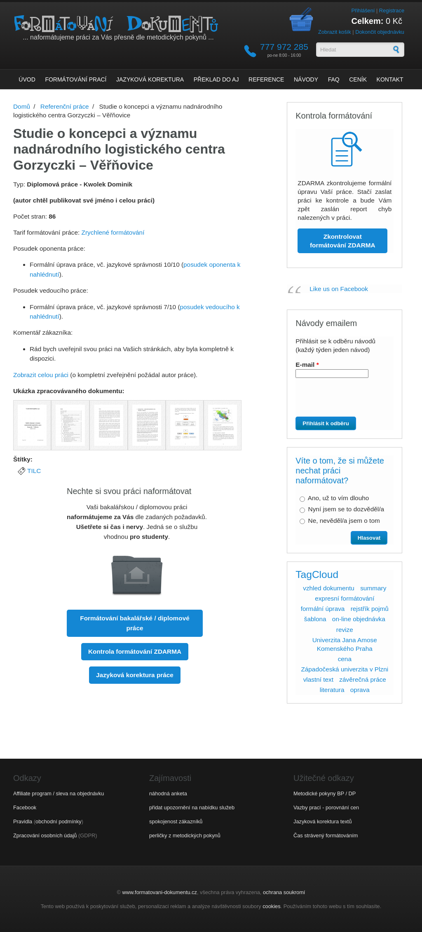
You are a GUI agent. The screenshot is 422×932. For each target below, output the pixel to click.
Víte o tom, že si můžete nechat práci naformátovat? (339, 470)
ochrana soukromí (284, 892)
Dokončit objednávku (379, 32)
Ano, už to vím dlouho (338, 497)
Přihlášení (363, 10)
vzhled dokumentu (328, 588)
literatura (332, 689)
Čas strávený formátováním (325, 835)
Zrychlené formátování (113, 232)
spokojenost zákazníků (175, 821)
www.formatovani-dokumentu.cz (159, 892)
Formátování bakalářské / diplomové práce (134, 623)
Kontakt (390, 79)
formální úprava (323, 608)
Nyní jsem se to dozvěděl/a (346, 509)
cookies (271, 906)
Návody (306, 79)
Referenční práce (64, 106)
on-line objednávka (358, 618)
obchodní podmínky (58, 821)
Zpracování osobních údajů (45, 835)
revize (344, 629)
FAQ (334, 79)
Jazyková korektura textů (322, 821)
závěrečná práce (362, 679)
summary (373, 588)
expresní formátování (344, 598)
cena (345, 658)
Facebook (24, 807)
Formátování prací (75, 79)
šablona (315, 618)
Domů (21, 106)
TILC (34, 470)
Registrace (391, 10)
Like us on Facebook (338, 288)
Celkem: (368, 21)
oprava (360, 689)
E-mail (307, 364)
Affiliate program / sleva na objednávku (58, 793)
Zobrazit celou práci (40, 374)
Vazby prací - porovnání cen (326, 807)
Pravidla (22, 821)
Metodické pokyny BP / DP (324, 793)
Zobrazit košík (334, 32)
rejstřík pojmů (370, 608)
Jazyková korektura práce (134, 674)
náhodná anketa (168, 793)
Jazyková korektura (150, 79)
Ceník (358, 79)
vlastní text (318, 679)
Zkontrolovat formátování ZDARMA (342, 241)
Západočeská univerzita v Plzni (344, 669)
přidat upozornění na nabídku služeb (191, 807)
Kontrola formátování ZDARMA (134, 651)
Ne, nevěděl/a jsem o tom (344, 520)
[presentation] (341, 400)
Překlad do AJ (216, 79)
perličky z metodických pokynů (184, 835)
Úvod (27, 79)
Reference (266, 79)
